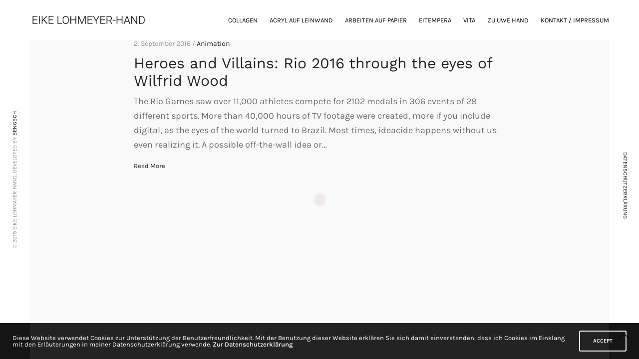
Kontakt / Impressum (575, 20)
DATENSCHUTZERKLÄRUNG (625, 185)
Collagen (243, 20)
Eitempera (435, 20)
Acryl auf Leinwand (301, 20)
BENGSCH (14, 123)
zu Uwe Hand (508, 20)
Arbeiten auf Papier (376, 20)
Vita (469, 20)
